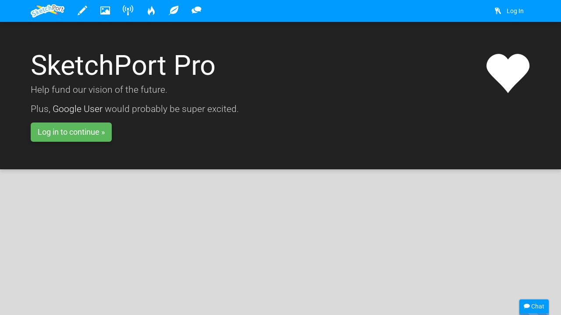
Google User (78, 109)
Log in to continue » (71, 131)
